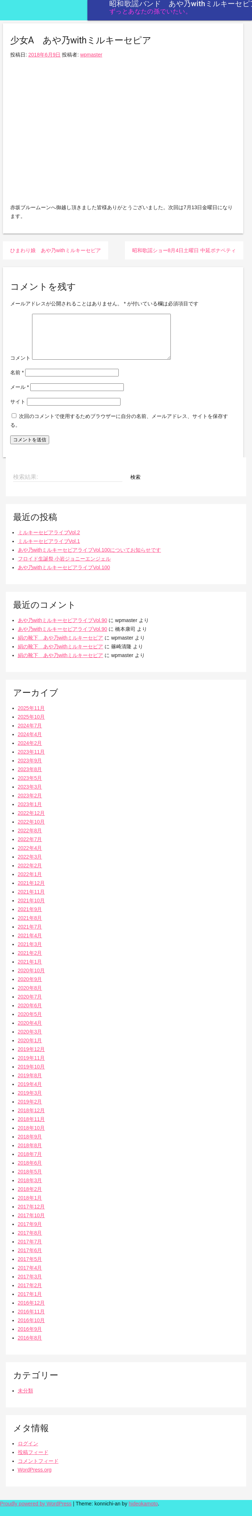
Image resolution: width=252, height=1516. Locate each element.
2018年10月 (31, 1137)
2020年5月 (30, 1023)
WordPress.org (35, 1478)
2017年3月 (30, 1285)
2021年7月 (30, 935)
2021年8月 (30, 927)
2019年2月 (30, 1110)
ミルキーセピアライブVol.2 (49, 541)
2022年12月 (31, 822)
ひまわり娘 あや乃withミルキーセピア (55, 250)
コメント (20, 367)
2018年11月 (31, 1128)
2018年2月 (30, 1198)
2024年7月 (30, 734)
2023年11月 (31, 760)
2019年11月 (31, 1067)
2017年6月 (30, 1259)
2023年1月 (30, 813)
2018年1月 (30, 1207)
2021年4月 (30, 944)
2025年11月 (31, 717)
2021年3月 (30, 953)
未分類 (25, 1399)
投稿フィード (33, 1461)
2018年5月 (30, 1180)
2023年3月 (30, 795)
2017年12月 (31, 1215)
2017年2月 (30, 1294)
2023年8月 (30, 778)
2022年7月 (30, 848)
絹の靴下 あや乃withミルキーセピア (60, 646)
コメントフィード (38, 1470)
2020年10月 (31, 979)
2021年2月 (30, 962)
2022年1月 (30, 883)
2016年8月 (30, 1346)
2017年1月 (30, 1303)
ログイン (28, 1452)
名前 (17, 381)
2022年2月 (30, 874)
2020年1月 (30, 1049)
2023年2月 (30, 804)
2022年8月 (30, 839)
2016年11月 (31, 1320)
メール (19, 396)
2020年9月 (30, 988)
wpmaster (91, 55)
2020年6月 (30, 1014)
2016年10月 (31, 1329)
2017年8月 (30, 1242)
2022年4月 (30, 857)
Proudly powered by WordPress (36, 1512)
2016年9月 (30, 1338)
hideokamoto (143, 1512)
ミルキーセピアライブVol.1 (49, 550)
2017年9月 (30, 1233)
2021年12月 (31, 892)
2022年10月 (31, 830)
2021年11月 (31, 900)
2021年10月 (31, 909)
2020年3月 (30, 1040)
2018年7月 (30, 1163)
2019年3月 (30, 1102)
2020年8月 (30, 997)
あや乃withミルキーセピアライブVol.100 (64, 576)
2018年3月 (30, 1189)
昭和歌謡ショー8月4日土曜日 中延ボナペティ (184, 250)
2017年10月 (31, 1224)
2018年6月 (30, 1172)
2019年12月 (31, 1058)
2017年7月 (30, 1250)
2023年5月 (30, 787)
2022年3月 (30, 865)
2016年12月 (31, 1311)
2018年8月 (30, 1154)
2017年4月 (30, 1276)
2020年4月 (30, 1032)
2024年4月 (30, 743)
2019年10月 (31, 1075)
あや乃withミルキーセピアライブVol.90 (62, 629)
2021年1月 (30, 970)
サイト (17, 410)
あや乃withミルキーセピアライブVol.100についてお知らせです (89, 559)
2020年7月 (30, 1005)
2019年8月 (30, 1084)
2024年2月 (30, 752)
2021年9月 (30, 918)
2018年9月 (30, 1145)
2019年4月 (30, 1093)
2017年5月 (30, 1268)
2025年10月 (31, 725)
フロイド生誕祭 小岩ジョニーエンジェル (64, 567)
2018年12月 (31, 1119)
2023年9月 (30, 769)
